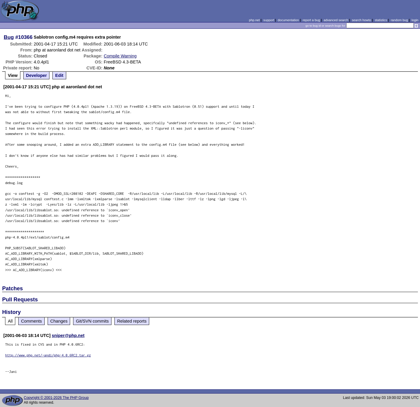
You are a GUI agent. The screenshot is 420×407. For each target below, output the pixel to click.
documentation (288, 20)
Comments (31, 321)
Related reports (131, 321)
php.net (254, 20)
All (10, 321)
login (415, 20)
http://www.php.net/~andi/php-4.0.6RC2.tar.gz (48, 355)
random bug (399, 20)
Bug (9, 37)
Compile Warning (120, 56)
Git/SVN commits (92, 321)
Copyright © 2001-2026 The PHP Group (56, 398)
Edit (59, 75)
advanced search (336, 20)
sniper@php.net (68, 335)
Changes (59, 321)
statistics (381, 20)
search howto (361, 20)
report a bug (311, 20)
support (268, 20)
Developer (36, 75)
